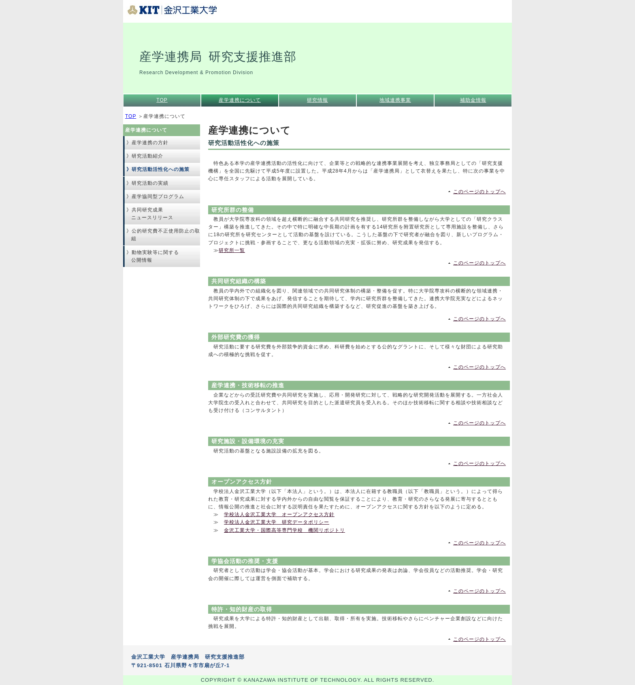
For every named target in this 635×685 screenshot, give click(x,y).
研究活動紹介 (147, 156)
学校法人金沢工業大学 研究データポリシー (276, 522)
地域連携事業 (395, 100)
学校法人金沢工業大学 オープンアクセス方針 (279, 514)
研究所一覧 (232, 250)
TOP (161, 100)
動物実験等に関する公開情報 (155, 256)
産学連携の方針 (150, 142)
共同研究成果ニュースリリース (152, 213)
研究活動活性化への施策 (161, 169)
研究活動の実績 (150, 183)
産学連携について (240, 100)
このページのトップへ (479, 191)
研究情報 (317, 100)
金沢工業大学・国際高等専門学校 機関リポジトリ (284, 530)
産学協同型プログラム (158, 196)
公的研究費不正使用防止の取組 (165, 234)
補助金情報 (473, 100)
